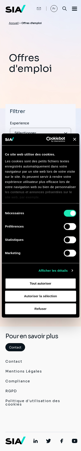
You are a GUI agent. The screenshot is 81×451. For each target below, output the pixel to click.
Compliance (17, 381)
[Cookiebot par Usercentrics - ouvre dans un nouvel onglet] (48, 139)
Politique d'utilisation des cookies (32, 403)
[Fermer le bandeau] (74, 139)
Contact (15, 347)
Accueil (14, 23)
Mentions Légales (23, 371)
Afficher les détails (53, 270)
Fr (54, 8)
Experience (19, 123)
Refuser (41, 309)
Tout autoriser (40, 283)
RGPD (11, 391)
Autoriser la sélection (40, 296)
